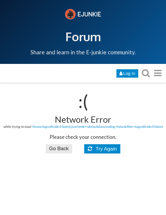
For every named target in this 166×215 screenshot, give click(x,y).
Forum (83, 36)
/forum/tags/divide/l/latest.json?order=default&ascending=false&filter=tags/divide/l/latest (97, 126)
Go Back (59, 148)
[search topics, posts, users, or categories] (146, 73)
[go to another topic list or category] (158, 73)
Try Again (102, 149)
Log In (127, 73)
